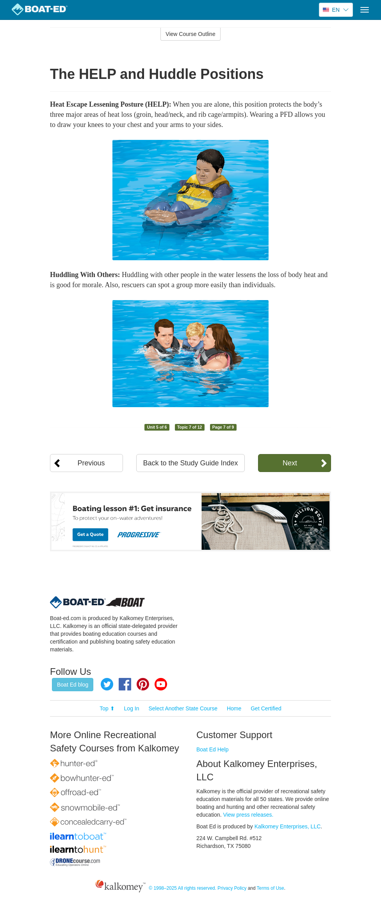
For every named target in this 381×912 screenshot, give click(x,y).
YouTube (161, 684)
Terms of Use (270, 888)
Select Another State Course (182, 708)
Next (290, 463)
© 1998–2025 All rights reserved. (182, 888)
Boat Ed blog (72, 684)
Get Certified (266, 708)
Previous (91, 463)
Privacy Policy (231, 888)
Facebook (125, 684)
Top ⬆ (107, 708)
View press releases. (248, 815)
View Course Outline (190, 34)
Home (234, 708)
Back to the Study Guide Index (190, 463)
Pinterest (143, 684)
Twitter (107, 684)
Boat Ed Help (212, 749)
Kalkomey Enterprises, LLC (288, 826)
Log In (131, 708)
